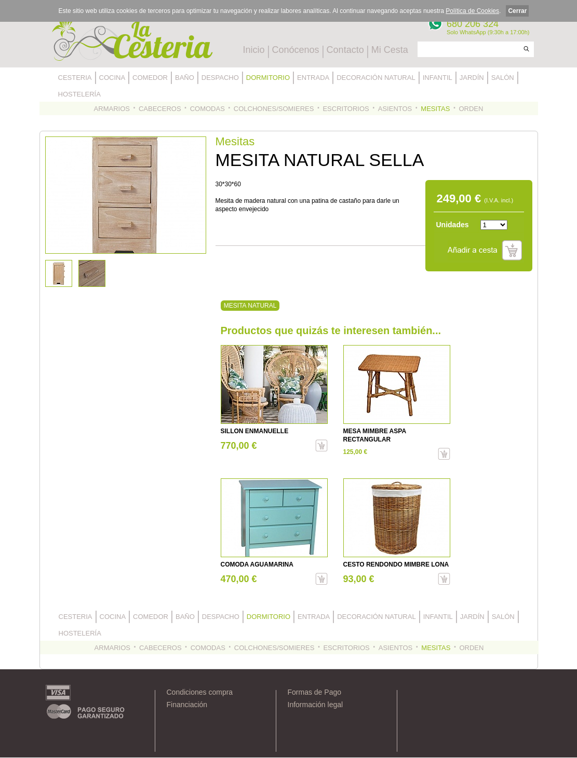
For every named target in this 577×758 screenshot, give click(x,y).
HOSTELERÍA (79, 94)
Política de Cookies (472, 11)
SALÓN (502, 77)
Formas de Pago (315, 692)
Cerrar (517, 11)
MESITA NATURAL (250, 305)
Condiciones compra (200, 692)
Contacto (345, 50)
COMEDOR (150, 77)
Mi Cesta (389, 50)
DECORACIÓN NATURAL (376, 77)
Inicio (254, 50)
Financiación (187, 704)
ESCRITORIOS (346, 109)
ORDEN (471, 109)
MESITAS (435, 109)
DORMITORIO (268, 77)
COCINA (112, 77)
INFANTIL (437, 77)
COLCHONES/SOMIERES (274, 109)
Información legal (315, 704)
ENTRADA (313, 77)
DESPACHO (220, 77)
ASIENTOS (395, 109)
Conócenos (295, 50)
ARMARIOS (112, 109)
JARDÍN (472, 77)
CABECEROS (160, 109)
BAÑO (184, 77)
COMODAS (207, 109)
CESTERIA (75, 77)
